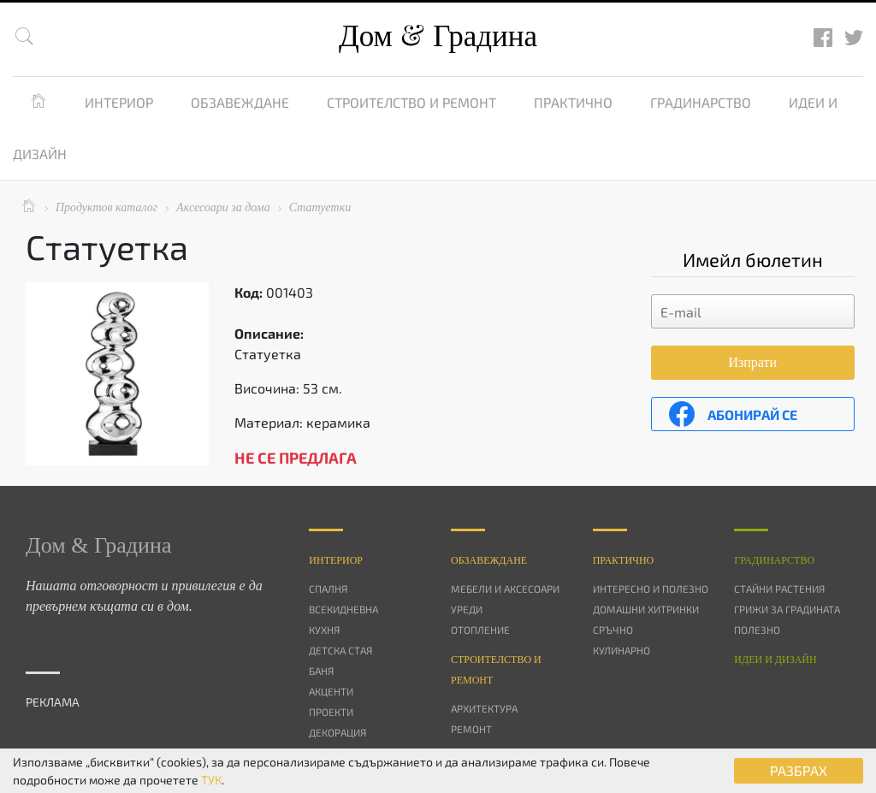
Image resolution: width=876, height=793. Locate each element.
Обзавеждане (240, 102)
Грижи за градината (787, 609)
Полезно (757, 630)
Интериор (119, 102)
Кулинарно (621, 650)
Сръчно (613, 630)
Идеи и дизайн (775, 660)
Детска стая (340, 650)
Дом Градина (438, 36)
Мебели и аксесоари (505, 589)
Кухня (324, 630)
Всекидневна (343, 609)
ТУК (211, 779)
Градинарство (700, 102)
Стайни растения (779, 589)
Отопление (480, 630)
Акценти (331, 691)
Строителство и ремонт (411, 102)
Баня (321, 671)
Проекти (331, 712)
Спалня (328, 589)
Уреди (466, 609)
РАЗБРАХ (798, 770)
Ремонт (471, 729)
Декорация (337, 732)
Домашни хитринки (646, 609)
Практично (573, 102)
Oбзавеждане (489, 560)
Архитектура (484, 708)
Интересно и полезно (650, 589)
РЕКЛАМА (53, 702)
